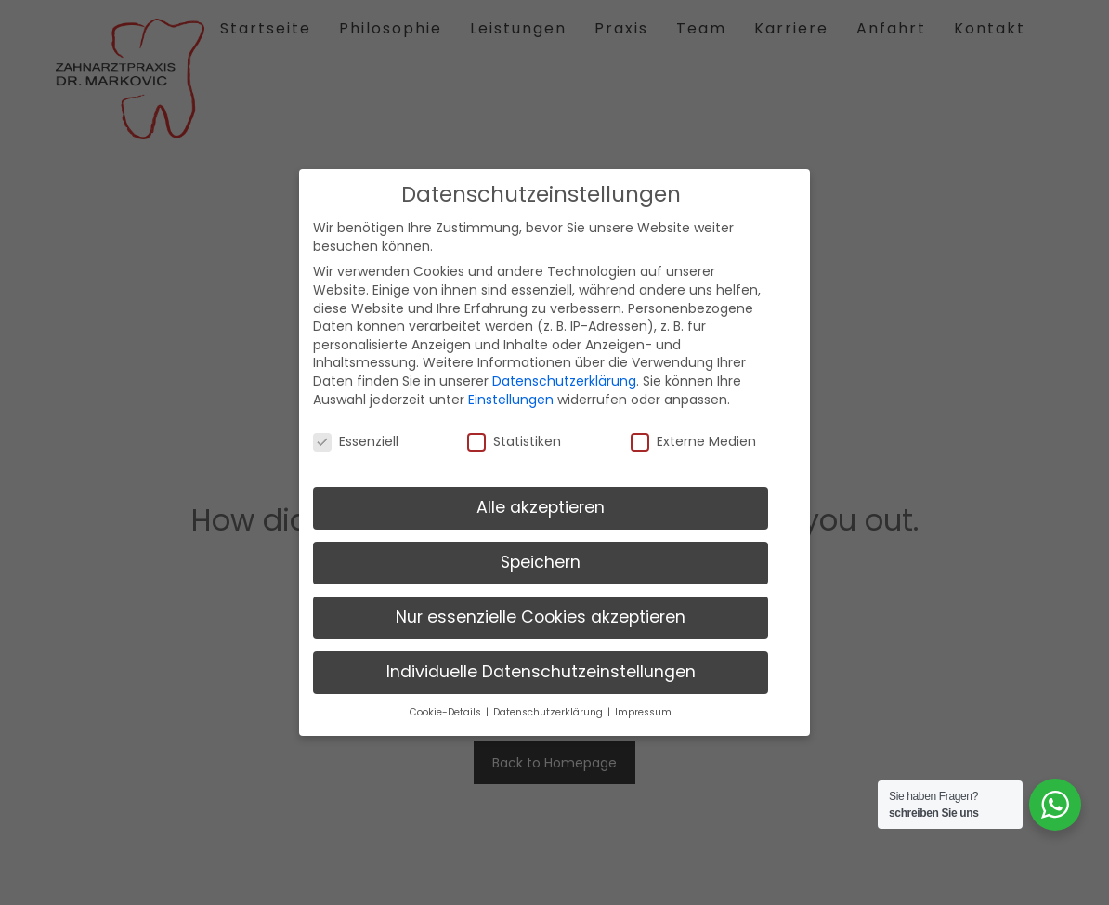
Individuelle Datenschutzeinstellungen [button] (541, 666)
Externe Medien (693, 436)
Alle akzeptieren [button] (540, 502)
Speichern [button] (541, 556)
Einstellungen (511, 393)
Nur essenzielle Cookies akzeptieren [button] (540, 611)
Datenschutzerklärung (564, 375)
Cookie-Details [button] (447, 707)
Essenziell (355, 436)
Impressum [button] (643, 707)
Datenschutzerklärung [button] (549, 707)
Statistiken (514, 436)
